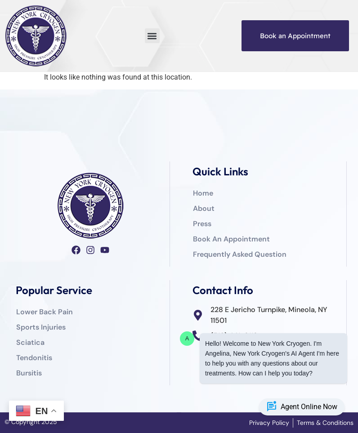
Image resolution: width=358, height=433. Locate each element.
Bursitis (29, 373)
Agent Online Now (301, 407)
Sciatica (30, 342)
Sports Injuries (41, 327)
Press (202, 223)
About (204, 208)
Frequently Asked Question (239, 254)
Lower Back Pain (44, 312)
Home (203, 193)
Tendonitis (34, 357)
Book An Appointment (231, 239)
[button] (152, 35)
